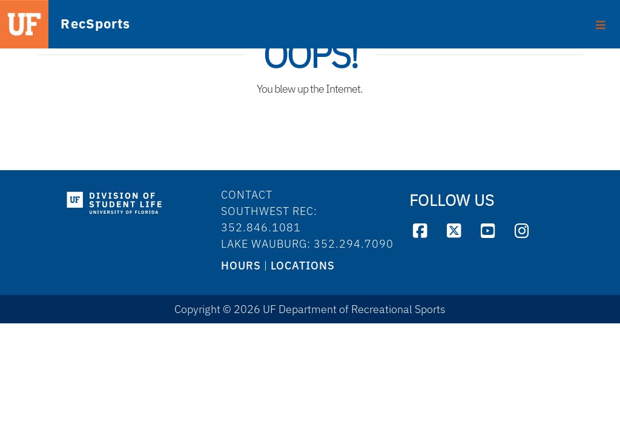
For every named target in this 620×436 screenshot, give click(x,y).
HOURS (241, 265)
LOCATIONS (303, 265)
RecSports (76, 24)
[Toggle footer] (601, 20)
